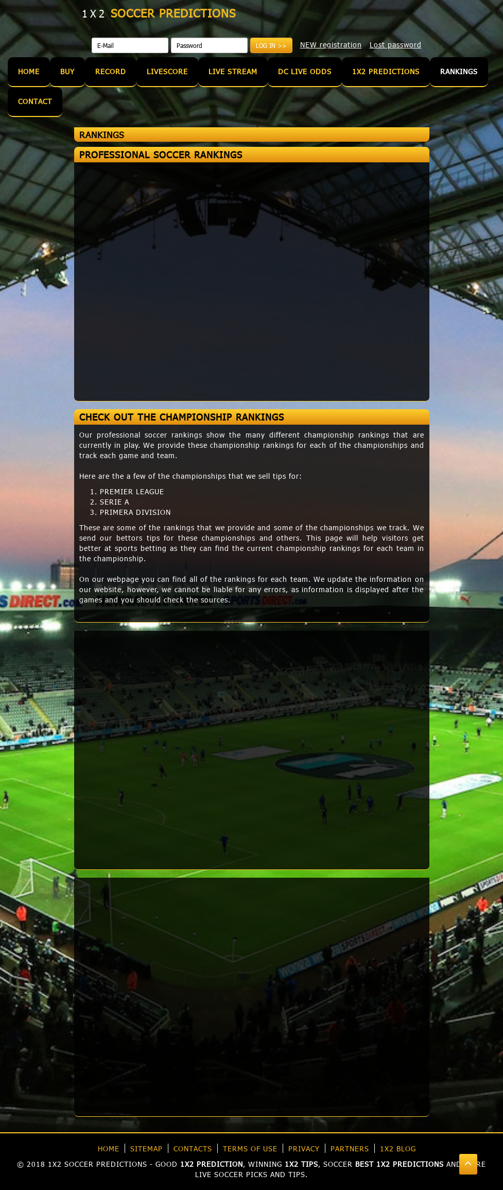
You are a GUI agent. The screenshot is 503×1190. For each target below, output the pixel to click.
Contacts (193, 1148)
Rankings (459, 71)
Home (29, 71)
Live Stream (233, 71)
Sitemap (146, 1148)
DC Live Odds (305, 71)
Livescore (167, 71)
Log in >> (271, 45)
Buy (67, 71)
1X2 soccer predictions (97, 1164)
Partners (350, 1148)
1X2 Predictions (386, 71)
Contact (35, 101)
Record (110, 71)
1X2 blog (398, 1148)
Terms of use (250, 1148)
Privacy (304, 1148)
